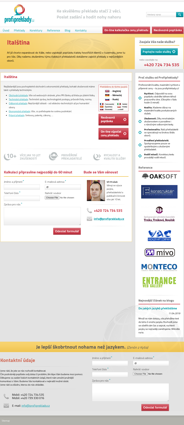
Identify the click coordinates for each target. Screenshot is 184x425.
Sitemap (6, 420)
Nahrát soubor (53, 193)
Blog (67, 30)
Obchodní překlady (18, 95)
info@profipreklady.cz (109, 218)
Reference (53, 30)
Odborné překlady (18, 103)
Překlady (19, 30)
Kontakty (81, 30)
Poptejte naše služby (159, 51)
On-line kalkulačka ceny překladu (126, 30)
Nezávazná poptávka (168, 30)
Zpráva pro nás (12, 204)
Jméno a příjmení (13, 181)
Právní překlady (16, 115)
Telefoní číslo (11, 193)
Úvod (6, 30)
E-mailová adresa (54, 181)
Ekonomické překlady (19, 111)
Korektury (36, 30)
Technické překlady (18, 99)
